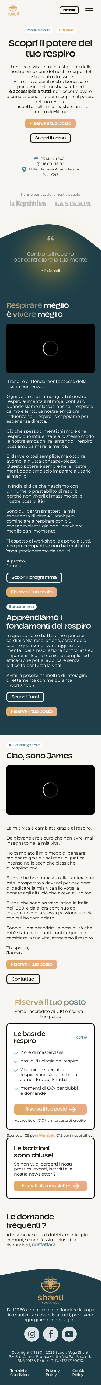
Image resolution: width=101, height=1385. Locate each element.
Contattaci (23, 979)
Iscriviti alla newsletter (46, 1185)
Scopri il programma (34, 577)
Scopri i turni (25, 697)
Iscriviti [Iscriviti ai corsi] (69, 10)
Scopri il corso (50, 138)
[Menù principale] (89, 10)
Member (46, 1135)
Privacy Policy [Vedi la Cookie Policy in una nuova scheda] (53, 1373)
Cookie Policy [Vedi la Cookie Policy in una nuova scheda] (78, 1373)
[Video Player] (50, 348)
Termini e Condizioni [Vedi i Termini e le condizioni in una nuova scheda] (19, 1373)
